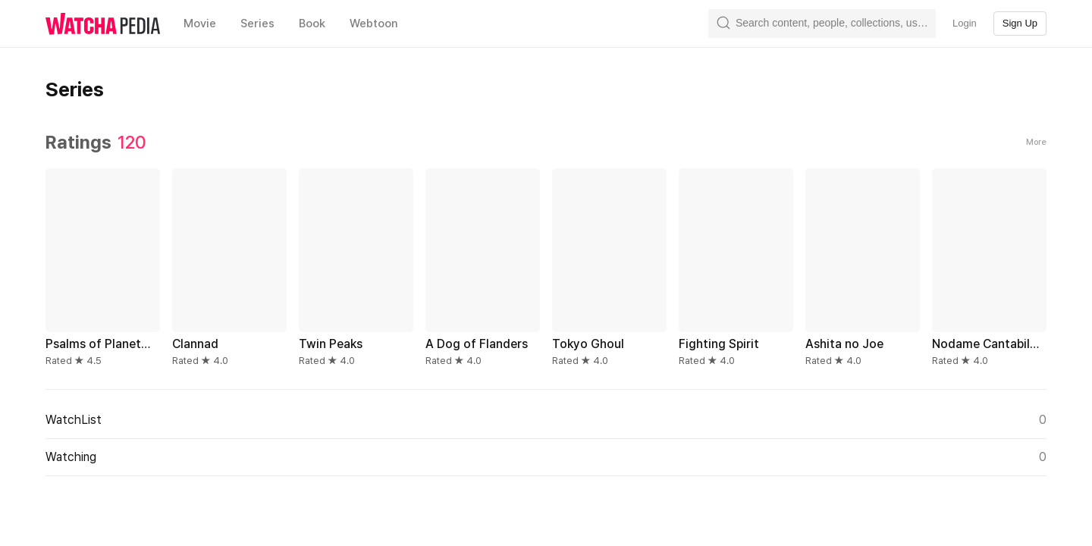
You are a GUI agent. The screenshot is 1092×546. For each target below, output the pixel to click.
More (1036, 142)
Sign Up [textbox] (1020, 23)
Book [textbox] (312, 23)
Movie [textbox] (200, 23)
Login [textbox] (964, 23)
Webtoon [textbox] (374, 23)
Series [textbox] (257, 23)
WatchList (546, 420)
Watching (546, 457)
